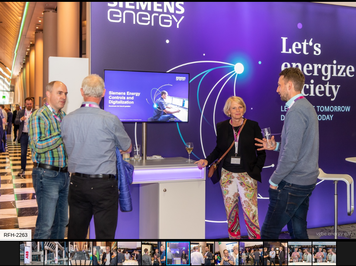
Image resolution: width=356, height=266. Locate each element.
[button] (349, 19)
